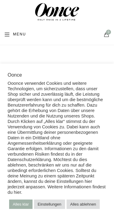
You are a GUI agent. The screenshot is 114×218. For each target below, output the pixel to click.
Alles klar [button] (21, 204)
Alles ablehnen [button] (83, 204)
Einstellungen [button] (49, 204)
